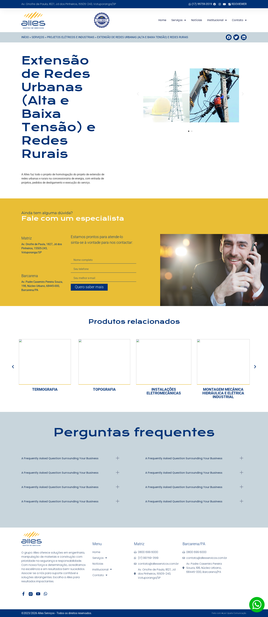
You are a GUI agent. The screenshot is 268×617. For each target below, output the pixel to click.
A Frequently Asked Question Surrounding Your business (59, 458)
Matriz (26, 238)
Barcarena (29, 276)
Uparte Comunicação (236, 613)
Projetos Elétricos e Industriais (70, 37)
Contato (239, 20)
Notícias (196, 20)
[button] (229, 37)
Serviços (178, 20)
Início (25, 37)
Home (162, 20)
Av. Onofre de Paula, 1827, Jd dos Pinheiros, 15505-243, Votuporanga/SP (68, 4)
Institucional (217, 20)
